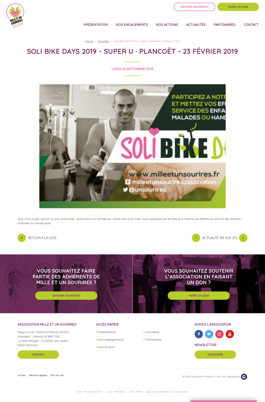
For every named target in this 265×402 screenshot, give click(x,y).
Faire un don (238, 10)
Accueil (89, 41)
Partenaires (224, 22)
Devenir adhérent (195, 10)
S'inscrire (215, 354)
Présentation (96, 22)
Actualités (196, 22)
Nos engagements (132, 22)
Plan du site (57, 375)
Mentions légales (38, 375)
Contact (251, 22)
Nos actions (167, 22)
